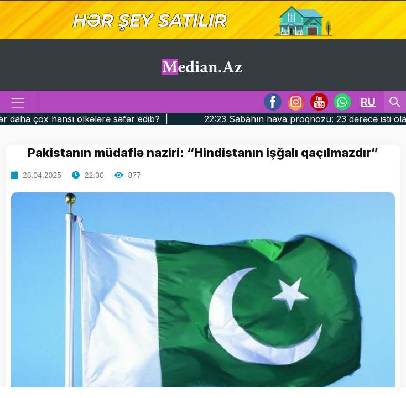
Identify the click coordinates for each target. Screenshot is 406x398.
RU (368, 101)
